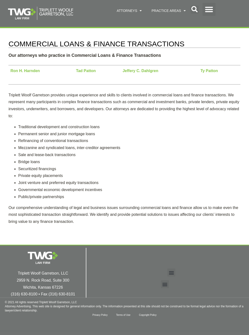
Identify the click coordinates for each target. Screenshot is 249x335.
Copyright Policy (149, 315)
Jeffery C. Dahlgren (140, 71)
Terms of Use (123, 315)
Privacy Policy (98, 315)
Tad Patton (86, 71)
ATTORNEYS (129, 11)
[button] (195, 10)
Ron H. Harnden (25, 71)
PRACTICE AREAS (168, 11)
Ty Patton (209, 71)
